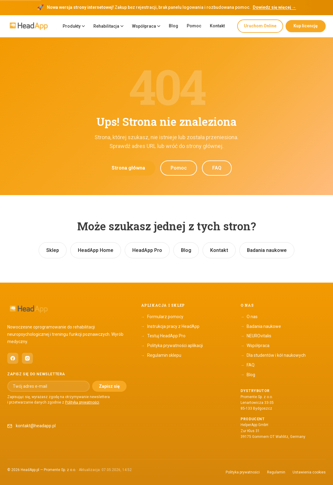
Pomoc (194, 25)
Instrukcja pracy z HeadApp (170, 326)
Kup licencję (305, 25)
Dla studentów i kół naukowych (273, 356)
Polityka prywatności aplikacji (172, 346)
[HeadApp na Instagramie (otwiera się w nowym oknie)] (27, 358)
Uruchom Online (260, 25)
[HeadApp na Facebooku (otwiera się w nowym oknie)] (12, 358)
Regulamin (276, 472)
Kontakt (217, 25)
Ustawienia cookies (309, 472)
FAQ (216, 168)
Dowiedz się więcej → (274, 7)
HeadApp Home (95, 250)
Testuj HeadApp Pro (163, 336)
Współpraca (146, 26)
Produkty (74, 26)
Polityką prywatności (82, 402)
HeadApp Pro (147, 250)
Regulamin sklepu (161, 356)
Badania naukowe (267, 250)
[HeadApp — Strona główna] (28, 26)
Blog (173, 25)
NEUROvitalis (256, 336)
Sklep (52, 250)
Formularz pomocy (162, 317)
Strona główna (128, 168)
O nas (249, 317)
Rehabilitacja (108, 26)
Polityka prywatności (243, 472)
